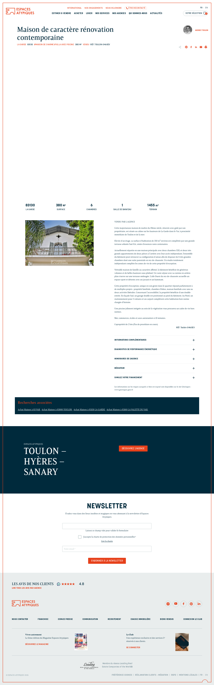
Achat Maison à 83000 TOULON (57, 409)
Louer (89, 13)
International (74, 8)
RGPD (173, 675)
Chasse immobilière (141, 619)
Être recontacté (136, 8)
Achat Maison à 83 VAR (29, 409)
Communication (90, 619)
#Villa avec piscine (64, 45)
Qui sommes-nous (138, 13)
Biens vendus (167, 619)
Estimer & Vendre (61, 13)
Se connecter (133, 648)
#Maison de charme (44, 45)
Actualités (156, 13)
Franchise (43, 619)
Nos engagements (94, 8)
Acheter (78, 13)
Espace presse (65, 619)
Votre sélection (196, 13)
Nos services (102, 13)
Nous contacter (20, 619)
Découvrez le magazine (37, 644)
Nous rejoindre (114, 8)
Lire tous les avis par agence (26, 588)
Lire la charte (107, 541)
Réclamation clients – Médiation (151, 675)
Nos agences (119, 13)
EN (206, 8)
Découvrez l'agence (133, 448)
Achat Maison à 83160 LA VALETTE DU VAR (127, 409)
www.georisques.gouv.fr (123, 390)
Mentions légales (188, 675)
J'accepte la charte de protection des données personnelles (109, 537)
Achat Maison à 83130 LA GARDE (90, 409)
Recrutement (114, 619)
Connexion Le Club (192, 619)
